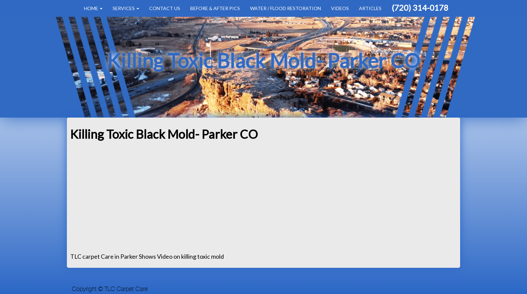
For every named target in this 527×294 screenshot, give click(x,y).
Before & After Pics (215, 8)
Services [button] (126, 8)
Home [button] (93, 8)
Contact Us (164, 8)
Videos (340, 8)
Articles (370, 8)
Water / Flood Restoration (285, 8)
